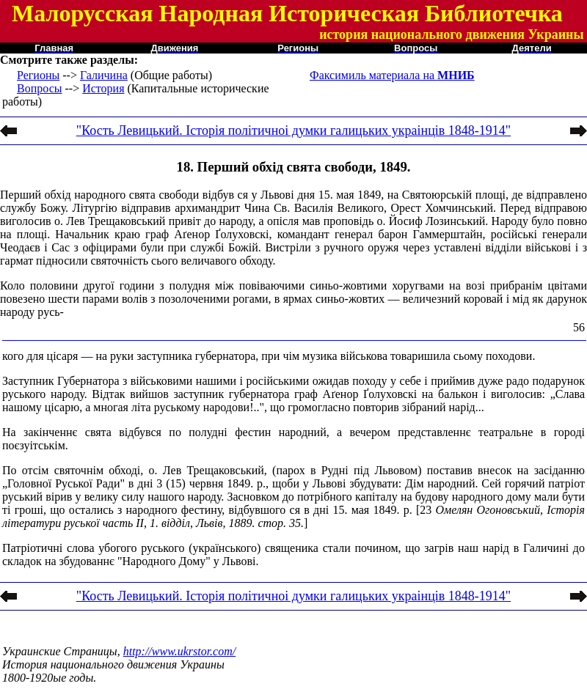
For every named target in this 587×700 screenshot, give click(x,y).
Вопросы (39, 88)
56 (579, 327)
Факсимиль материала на (392, 75)
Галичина (104, 75)
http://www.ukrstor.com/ (179, 651)
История (103, 88)
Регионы (38, 75)
